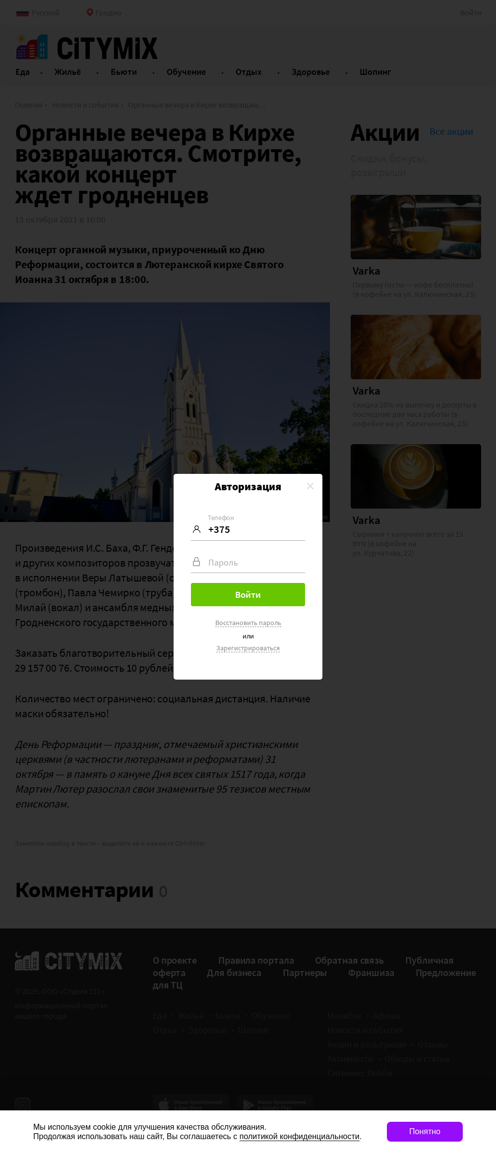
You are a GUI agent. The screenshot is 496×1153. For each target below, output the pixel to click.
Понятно (424, 1131)
